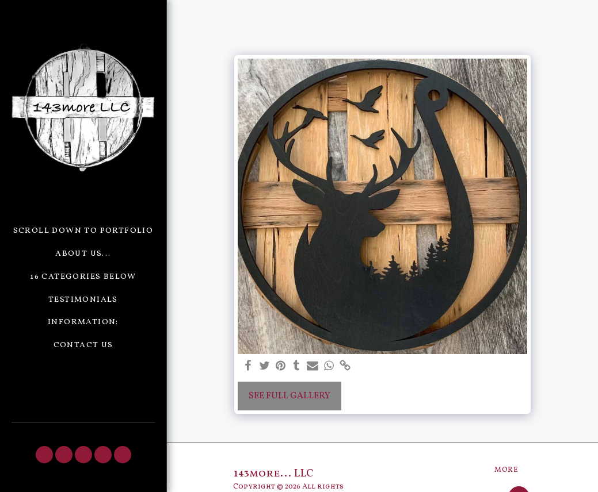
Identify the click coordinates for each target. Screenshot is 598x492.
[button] (44, 454)
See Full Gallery (289, 396)
